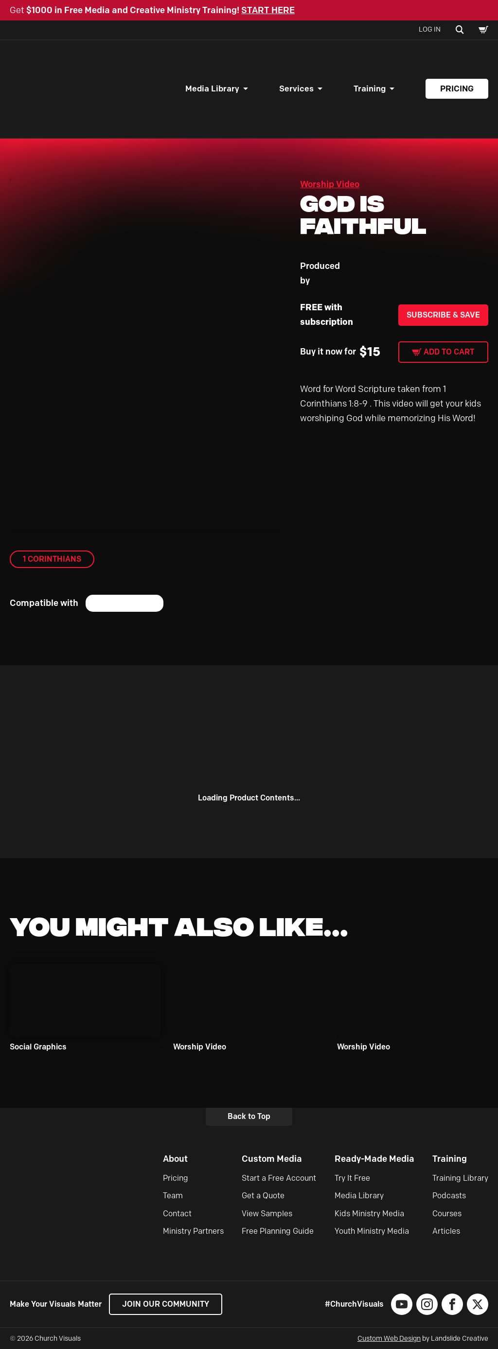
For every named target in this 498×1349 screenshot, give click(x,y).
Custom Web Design (389, 1338)
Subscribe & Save (443, 315)
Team (173, 1195)
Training (370, 88)
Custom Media (272, 1159)
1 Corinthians (52, 559)
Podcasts (449, 1195)
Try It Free (352, 1178)
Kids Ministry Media (369, 1213)
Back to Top (249, 1116)
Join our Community (165, 1304)
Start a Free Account (279, 1178)
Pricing (457, 88)
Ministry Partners (193, 1231)
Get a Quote (263, 1195)
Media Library (212, 88)
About (175, 1159)
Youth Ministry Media (372, 1231)
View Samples (267, 1213)
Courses (447, 1213)
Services (296, 88)
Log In (430, 29)
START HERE (268, 10)
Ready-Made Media (374, 1159)
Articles (446, 1231)
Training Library (460, 1178)
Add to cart (449, 351)
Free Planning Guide (278, 1231)
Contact (177, 1213)
